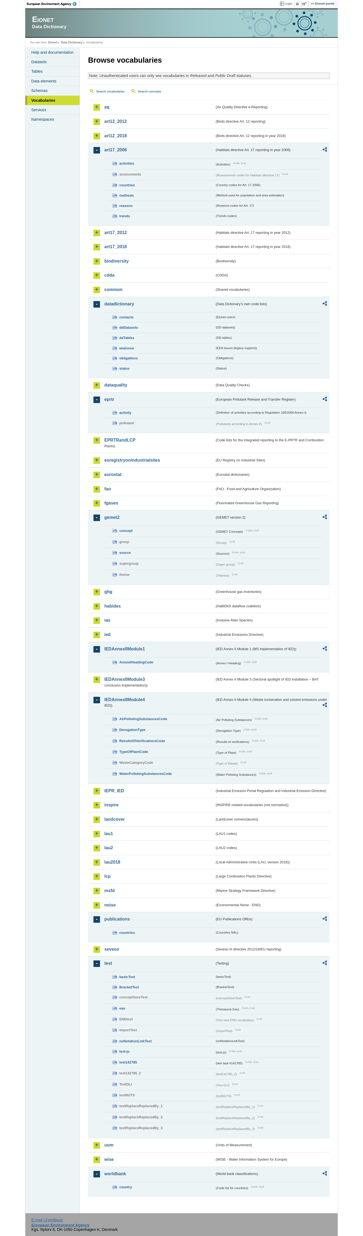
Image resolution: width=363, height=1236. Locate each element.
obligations (128, 358)
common (113, 289)
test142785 (128, 1062)
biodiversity (116, 261)
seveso (111, 949)
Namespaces (42, 119)
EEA (53, 4)
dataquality (115, 385)
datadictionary (119, 304)
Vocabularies (43, 100)
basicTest (127, 977)
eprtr (109, 399)
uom (109, 1145)
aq (106, 107)
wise (109, 1159)
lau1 (108, 833)
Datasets (39, 62)
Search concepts (149, 91)
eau (122, 1008)
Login (288, 3)
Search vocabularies (110, 91)
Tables (37, 71)
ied (107, 634)
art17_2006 (115, 150)
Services (38, 110)
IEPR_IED (114, 790)
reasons (126, 206)
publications (117, 919)
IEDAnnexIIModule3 (124, 679)
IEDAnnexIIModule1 (124, 649)
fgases (111, 503)
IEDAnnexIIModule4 (124, 699)
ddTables (126, 338)
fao (107, 489)
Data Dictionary (71, 42)
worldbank (115, 1173)
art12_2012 (115, 121)
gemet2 (112, 517)
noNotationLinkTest (135, 1041)
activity (125, 413)
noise (110, 905)
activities (126, 163)
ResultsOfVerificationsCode (142, 741)
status (124, 368)
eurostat (112, 474)
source (125, 553)
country (125, 1187)
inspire (111, 805)
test (108, 963)
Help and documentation (52, 52)
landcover (114, 819)
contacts (126, 317)
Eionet (52, 42)
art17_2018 (115, 246)
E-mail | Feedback (47, 1220)
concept (126, 531)
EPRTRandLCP (120, 440)
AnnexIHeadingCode (136, 662)
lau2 (108, 847)
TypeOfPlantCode (133, 752)
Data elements (44, 81)
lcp (107, 876)
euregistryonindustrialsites (132, 460)
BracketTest (129, 987)
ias (107, 620)
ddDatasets (128, 327)
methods (126, 195)
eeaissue (126, 348)
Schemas (39, 90)
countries (127, 185)
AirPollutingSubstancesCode (143, 719)
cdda (109, 275)
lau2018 (112, 862)
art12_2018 (115, 135)
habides (112, 606)
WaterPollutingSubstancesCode (145, 774)
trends (124, 216)
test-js (124, 1051)
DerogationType (132, 730)
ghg (108, 591)
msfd (109, 890)
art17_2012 (115, 232)
